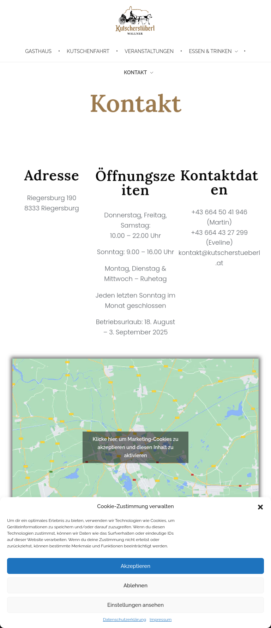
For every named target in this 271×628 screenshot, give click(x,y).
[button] (260, 506)
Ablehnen (135, 585)
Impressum (160, 619)
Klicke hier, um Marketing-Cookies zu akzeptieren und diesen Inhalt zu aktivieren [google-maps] (135, 447)
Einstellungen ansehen (135, 605)
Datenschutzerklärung (124, 619)
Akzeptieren (135, 566)
